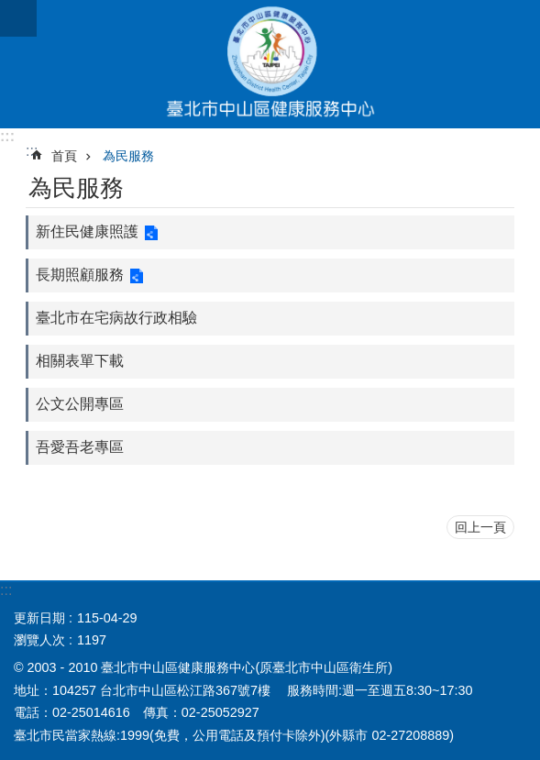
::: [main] (32, 151)
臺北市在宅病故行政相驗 (116, 317)
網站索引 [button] (18, 18)
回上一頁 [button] (480, 527)
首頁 (64, 156)
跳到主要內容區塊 (9, 9)
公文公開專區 (80, 404)
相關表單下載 (80, 361)
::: (7, 136)
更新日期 (39, 618)
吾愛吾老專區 (80, 447)
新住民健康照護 (87, 231)
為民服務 (128, 156)
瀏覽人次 (39, 640)
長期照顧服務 (80, 274)
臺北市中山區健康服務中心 (270, 64)
